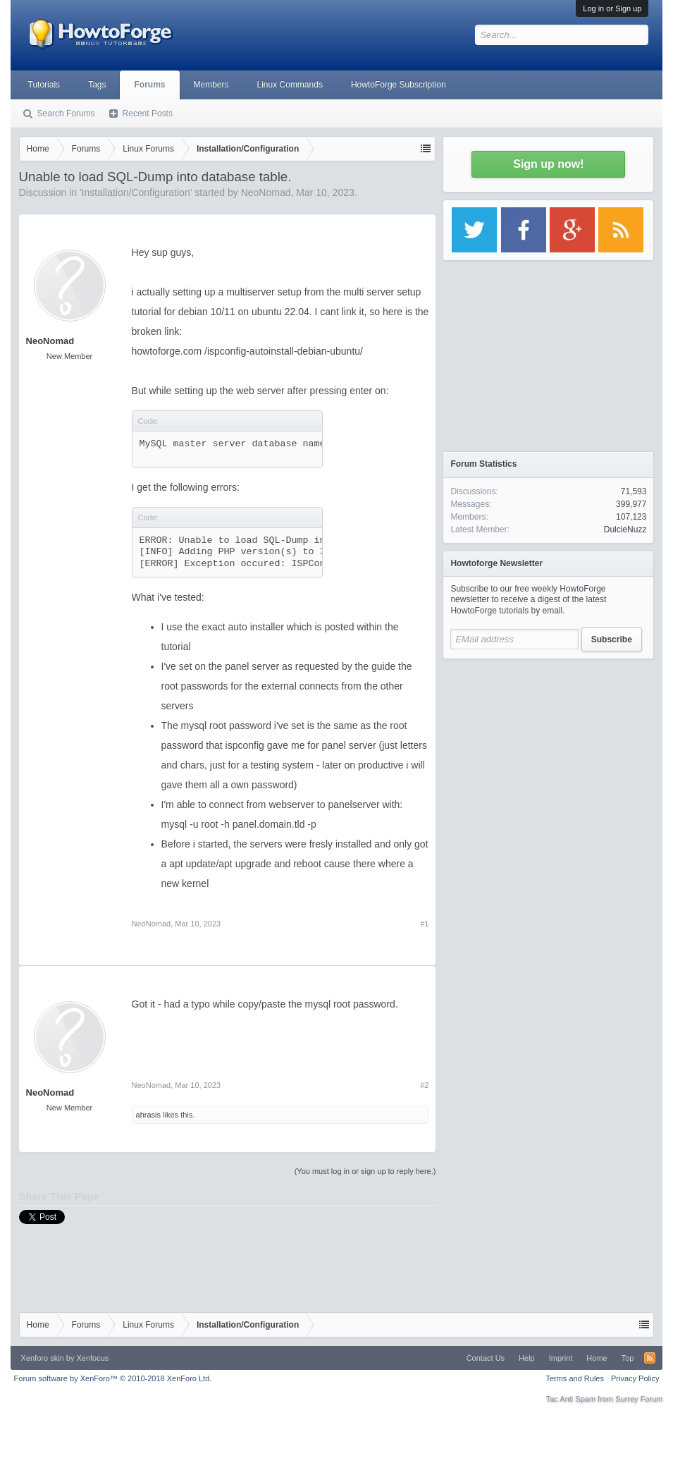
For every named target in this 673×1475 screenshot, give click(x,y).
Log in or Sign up (612, 8)
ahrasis (148, 1114)
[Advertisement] (548, 754)
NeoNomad (266, 192)
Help (527, 1358)
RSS (649, 1358)
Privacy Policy (635, 1378)
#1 (424, 923)
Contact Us (486, 1358)
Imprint (561, 1358)
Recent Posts (148, 113)
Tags (97, 85)
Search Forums (66, 113)
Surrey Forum (638, 1399)
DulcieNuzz (625, 529)
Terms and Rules (574, 1378)
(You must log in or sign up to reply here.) (365, 1171)
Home (596, 1358)
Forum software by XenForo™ (113, 1378)
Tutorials (44, 85)
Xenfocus (92, 1358)
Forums (149, 85)
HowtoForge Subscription (398, 85)
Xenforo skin (42, 1358)
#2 (424, 1085)
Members (211, 85)
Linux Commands (290, 85)
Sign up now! (548, 164)
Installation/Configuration (136, 192)
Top (628, 1358)
